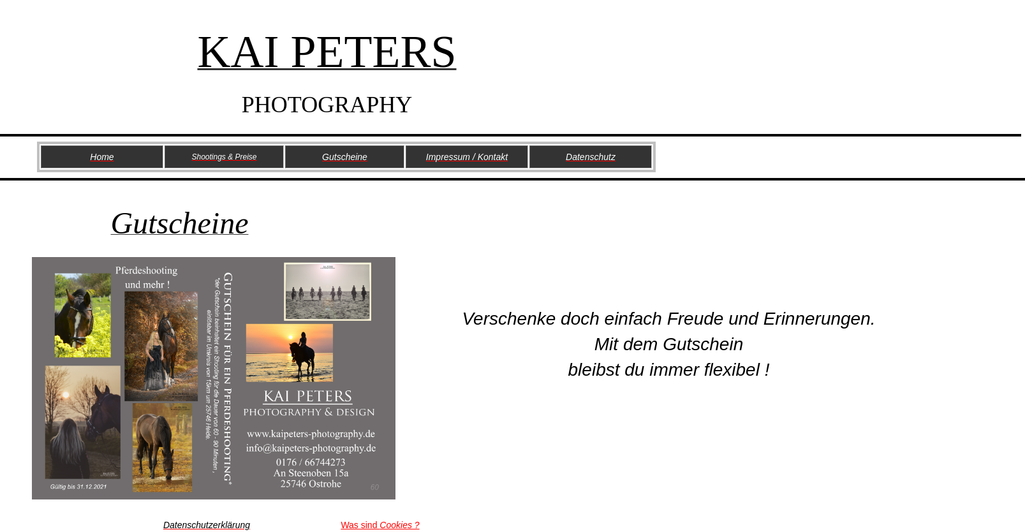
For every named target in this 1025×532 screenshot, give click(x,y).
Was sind (380, 525)
